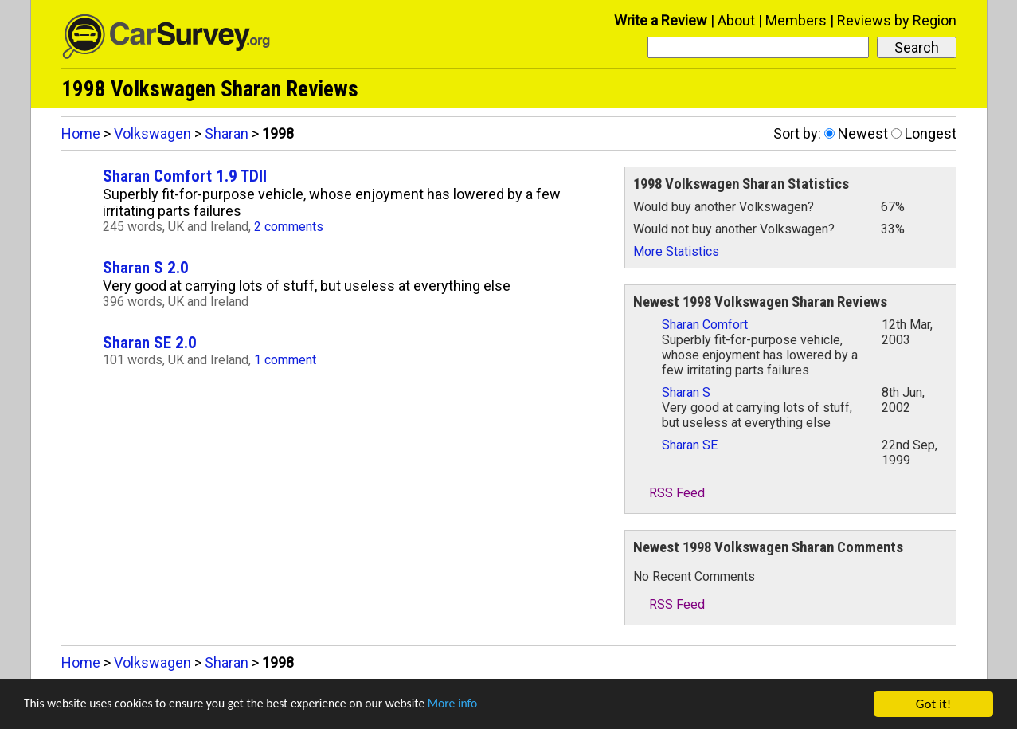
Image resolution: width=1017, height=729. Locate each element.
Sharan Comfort (705, 324)
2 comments (288, 226)
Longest (930, 133)
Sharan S (686, 392)
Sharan (226, 133)
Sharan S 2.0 (146, 267)
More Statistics (676, 251)
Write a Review (660, 20)
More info (490, 704)
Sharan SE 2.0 (150, 342)
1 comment (285, 359)
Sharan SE (690, 445)
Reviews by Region (896, 20)
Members (796, 20)
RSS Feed (669, 492)
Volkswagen (152, 133)
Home (80, 133)
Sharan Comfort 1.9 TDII (185, 176)
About (736, 20)
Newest (863, 133)
